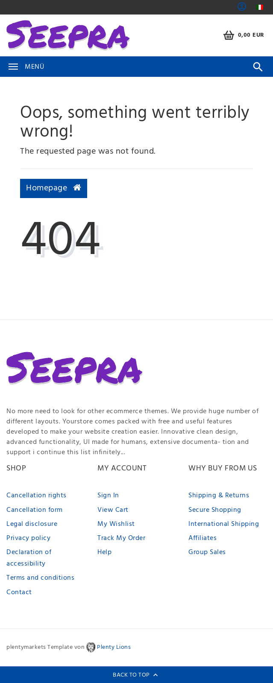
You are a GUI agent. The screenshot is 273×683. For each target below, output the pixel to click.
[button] (242, 9)
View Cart (113, 510)
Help (104, 552)
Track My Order (121, 538)
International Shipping (223, 524)
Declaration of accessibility (28, 558)
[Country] (259, 7)
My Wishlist (116, 524)
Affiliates (202, 538)
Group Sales (207, 552)
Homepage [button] (53, 188)
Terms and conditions (40, 578)
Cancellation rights (36, 495)
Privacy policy (28, 538)
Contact (19, 592)
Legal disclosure (31, 524)
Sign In (108, 495)
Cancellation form (34, 510)
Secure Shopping (214, 510)
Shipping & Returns (218, 495)
